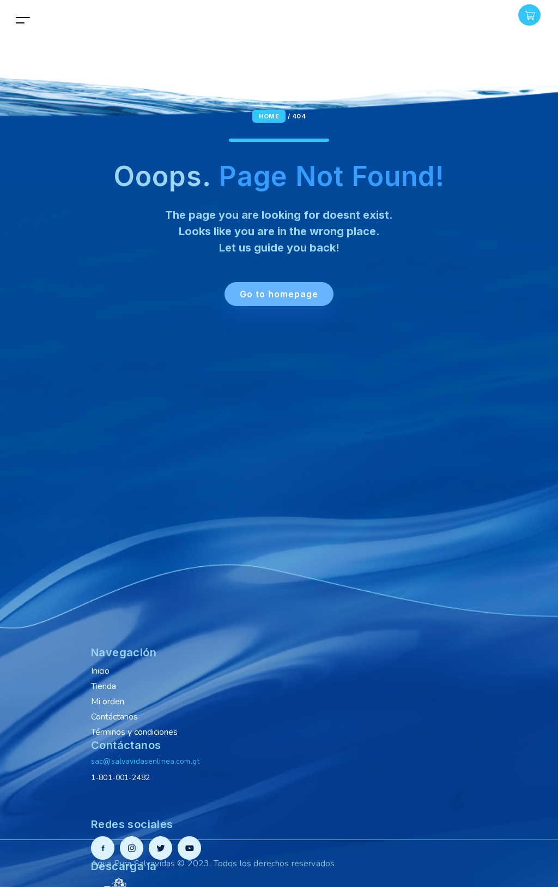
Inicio (100, 671)
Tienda (103, 686)
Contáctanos (114, 717)
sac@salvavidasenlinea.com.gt (145, 761)
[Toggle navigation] (23, 20)
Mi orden (107, 702)
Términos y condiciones (134, 732)
